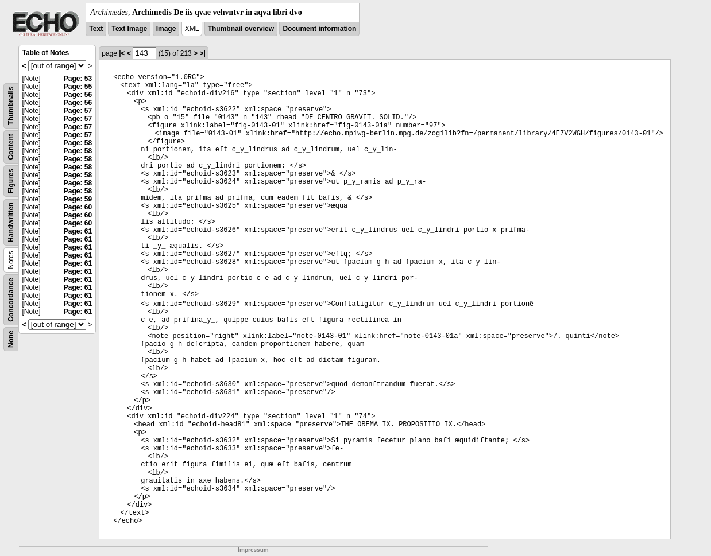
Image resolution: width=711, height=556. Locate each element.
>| (202, 53)
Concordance (11, 300)
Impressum (253, 550)
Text (96, 29)
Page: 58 (78, 143)
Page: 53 (78, 79)
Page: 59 (78, 199)
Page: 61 (78, 231)
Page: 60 (78, 207)
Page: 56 (78, 95)
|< (122, 53)
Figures (11, 181)
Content (11, 147)
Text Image (129, 29)
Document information (319, 29)
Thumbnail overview (241, 29)
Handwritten (11, 222)
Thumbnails (11, 106)
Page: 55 (78, 87)
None (11, 339)
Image (166, 29)
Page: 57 (78, 111)
